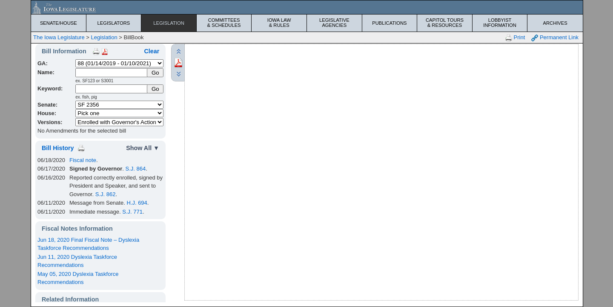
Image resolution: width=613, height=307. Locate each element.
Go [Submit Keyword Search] (155, 89)
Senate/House (58, 23)
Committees (224, 22)
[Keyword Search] (111, 88)
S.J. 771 (132, 212)
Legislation (168, 23)
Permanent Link (555, 37)
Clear (151, 51)
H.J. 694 (136, 203)
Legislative (334, 22)
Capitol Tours (444, 22)
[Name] (111, 72)
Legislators (113, 23)
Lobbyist (500, 22)
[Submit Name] (155, 72)
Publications (389, 23)
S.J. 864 (135, 168)
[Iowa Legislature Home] (307, 7)
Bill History (58, 148)
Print (515, 37)
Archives (555, 23)
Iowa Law (279, 22)
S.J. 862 (105, 194)
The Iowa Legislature (59, 37)
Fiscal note (82, 160)
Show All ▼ (142, 148)
